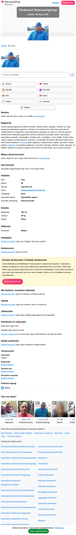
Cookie (67, 433)
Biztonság (58, 433)
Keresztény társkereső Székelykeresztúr (18, 507)
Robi (8, 419)
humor (24, 142)
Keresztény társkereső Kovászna (15, 524)
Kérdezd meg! (39, 116)
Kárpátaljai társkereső (47, 492)
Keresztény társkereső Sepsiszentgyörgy (18, 464)
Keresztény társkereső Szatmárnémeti (17, 490)
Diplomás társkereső (47, 481)
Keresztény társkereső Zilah (50, 452)
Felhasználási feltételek (23, 433)
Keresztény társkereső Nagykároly (16, 513)
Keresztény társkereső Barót (50, 446)
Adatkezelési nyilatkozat (43, 433)
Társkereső (43, 464)
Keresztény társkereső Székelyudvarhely (18, 458)
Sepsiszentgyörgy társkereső (33, 190)
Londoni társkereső (46, 509)
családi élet (11, 145)
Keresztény (10, 3)
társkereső (42, 458)
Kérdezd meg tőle (8, 241)
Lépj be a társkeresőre (9, 334)
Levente (41, 419)
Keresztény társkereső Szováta (14, 519)
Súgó (3, 436)
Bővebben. (59, 528)
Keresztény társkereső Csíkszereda (16, 452)
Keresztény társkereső (48, 469)
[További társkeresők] (71, 411)
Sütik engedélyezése (38, 531)
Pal (58, 419)
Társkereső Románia (47, 515)
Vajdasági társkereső (47, 498)
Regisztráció (68, 3)
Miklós (24, 419)
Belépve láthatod (7, 365)
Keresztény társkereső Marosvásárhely (18, 446)
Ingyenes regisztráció (12, 281)
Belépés (55, 3)
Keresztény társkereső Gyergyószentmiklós (10, 483)
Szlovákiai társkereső (47, 503)
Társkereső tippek (14, 436)
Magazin (41, 520)
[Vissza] (5, 411)
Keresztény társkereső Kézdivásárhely (17, 496)
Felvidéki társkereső (46, 486)
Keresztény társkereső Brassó (14, 502)
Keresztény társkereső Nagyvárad (15, 475)
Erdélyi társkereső (46, 475)
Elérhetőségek (6, 433)
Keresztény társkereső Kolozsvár (15, 469)
